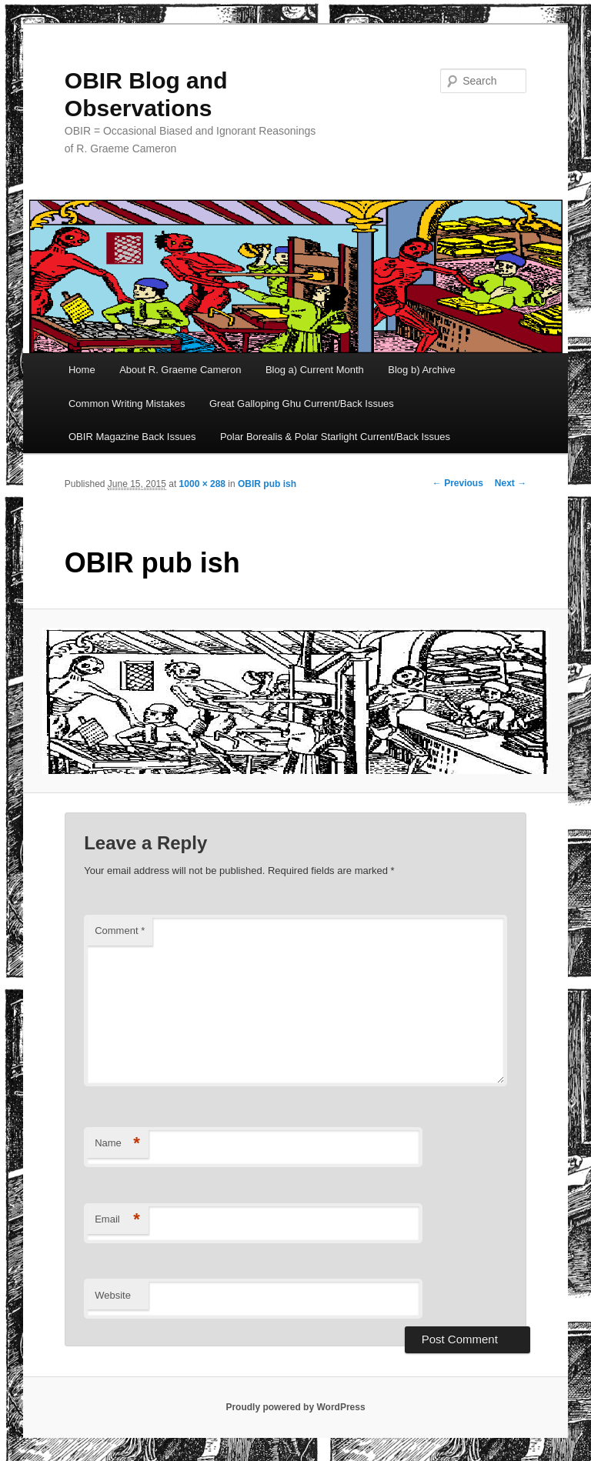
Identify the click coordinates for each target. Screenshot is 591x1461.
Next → (510, 483)
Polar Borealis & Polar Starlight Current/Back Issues (335, 436)
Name (117, 1143)
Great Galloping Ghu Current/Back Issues (301, 403)
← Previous (457, 483)
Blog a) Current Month (314, 369)
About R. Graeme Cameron (180, 369)
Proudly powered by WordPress (295, 1407)
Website (113, 1295)
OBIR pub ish (267, 484)
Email (117, 1220)
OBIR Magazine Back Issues (131, 436)
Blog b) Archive (421, 369)
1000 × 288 (202, 484)
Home (81, 369)
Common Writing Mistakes (126, 403)
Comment (120, 930)
